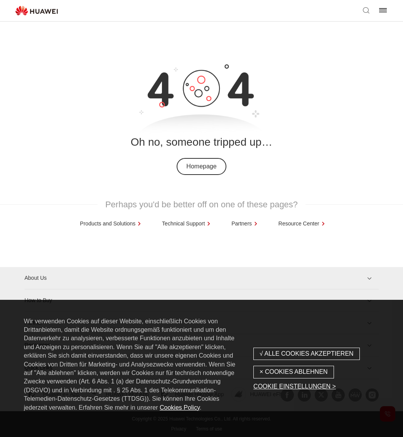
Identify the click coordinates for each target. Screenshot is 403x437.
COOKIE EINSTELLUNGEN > (294, 386)
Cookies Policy (180, 407)
